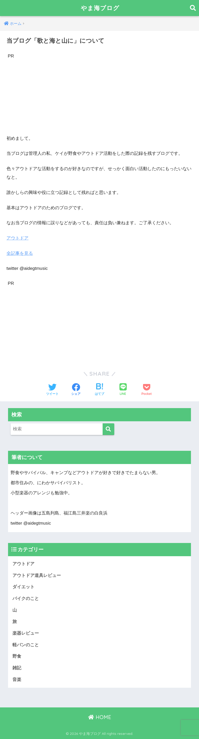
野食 (16, 656)
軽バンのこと (25, 644)
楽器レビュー (25, 633)
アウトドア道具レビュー (36, 575)
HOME (99, 717)
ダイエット (23, 586)
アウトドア (17, 238)
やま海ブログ (100, 8)
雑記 (16, 667)
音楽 (16, 679)
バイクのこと (25, 598)
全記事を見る (19, 253)
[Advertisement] (99, 96)
